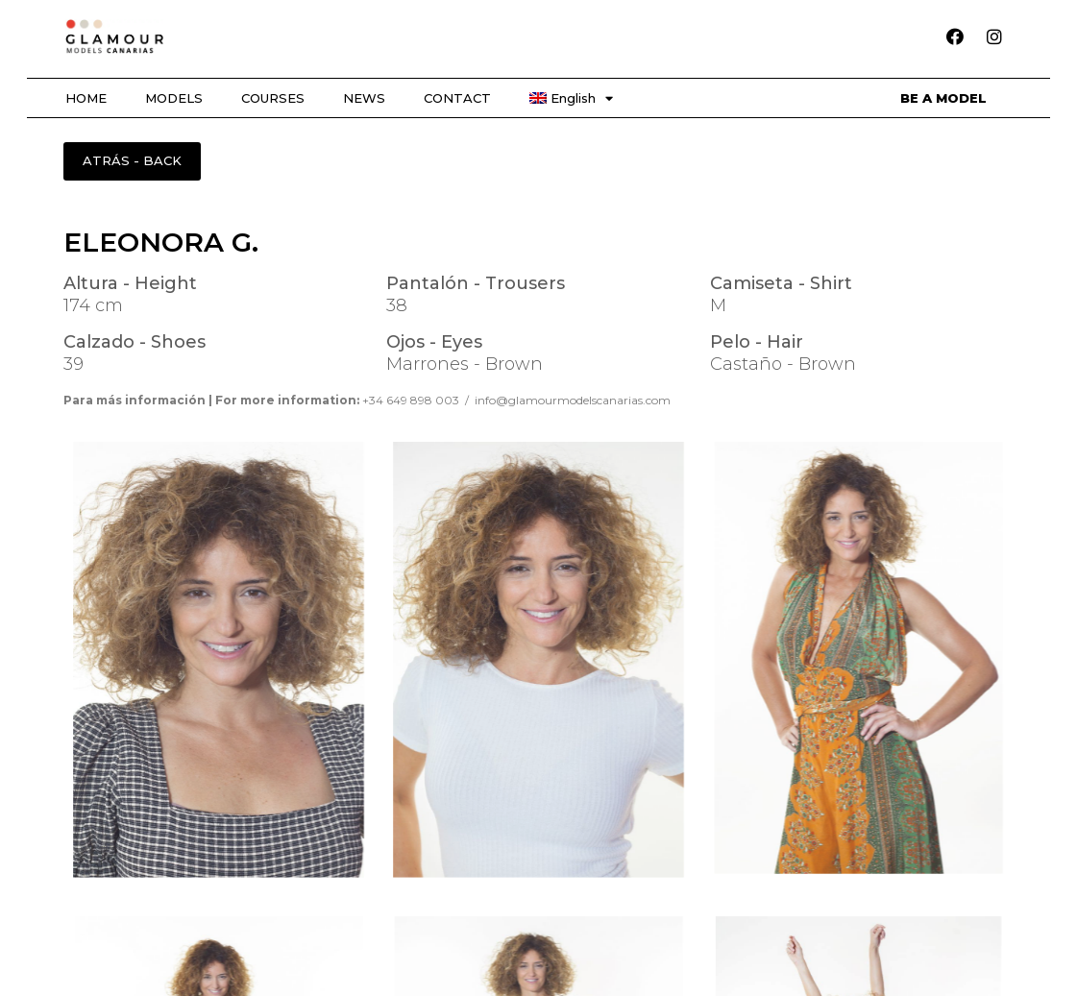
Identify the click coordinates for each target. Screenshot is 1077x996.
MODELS (174, 98)
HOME (86, 98)
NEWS (364, 98)
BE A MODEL (943, 98)
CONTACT (457, 98)
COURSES (273, 98)
